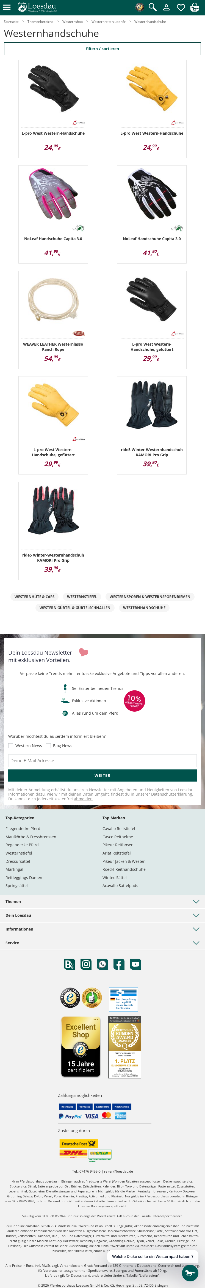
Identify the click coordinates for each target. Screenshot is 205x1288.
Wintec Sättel (114, 877)
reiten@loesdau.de (118, 1171)
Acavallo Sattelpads (120, 885)
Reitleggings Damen (23, 877)
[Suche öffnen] (152, 7)
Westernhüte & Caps (34, 596)
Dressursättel (17, 861)
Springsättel (16, 885)
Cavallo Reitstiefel (118, 828)
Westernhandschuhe (144, 607)
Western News (28, 745)
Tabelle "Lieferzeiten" (142, 1275)
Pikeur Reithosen (118, 844)
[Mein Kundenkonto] (166, 10)
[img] (194, 10)
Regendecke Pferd (22, 844)
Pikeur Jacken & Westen (124, 861)
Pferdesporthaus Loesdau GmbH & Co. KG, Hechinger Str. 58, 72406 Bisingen (109, 1285)
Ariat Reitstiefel (116, 853)
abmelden (83, 798)
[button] (7, 7)
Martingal (14, 869)
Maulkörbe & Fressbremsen (30, 836)
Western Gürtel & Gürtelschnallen (75, 607)
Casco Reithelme (117, 836)
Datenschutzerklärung (171, 794)
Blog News (62, 745)
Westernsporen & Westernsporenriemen (150, 596)
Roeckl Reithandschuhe (124, 869)
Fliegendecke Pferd (22, 828)
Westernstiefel (82, 596)
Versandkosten (71, 1265)
